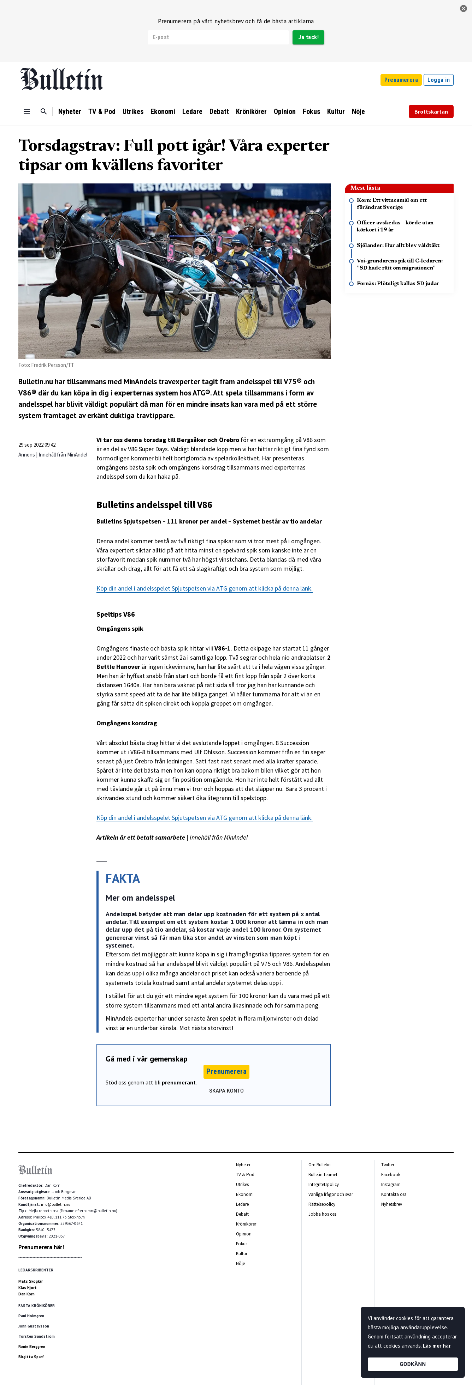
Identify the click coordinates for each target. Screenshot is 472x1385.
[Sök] (43, 111)
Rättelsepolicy (321, 1204)
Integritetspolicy (323, 1184)
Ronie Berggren (31, 1346)
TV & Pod (102, 111)
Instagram (391, 1184)
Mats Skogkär (30, 1281)
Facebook (390, 1175)
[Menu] (26, 111)
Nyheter (69, 111)
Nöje (358, 111)
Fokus (311, 111)
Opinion (285, 111)
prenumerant (179, 1082)
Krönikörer (251, 111)
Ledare (192, 111)
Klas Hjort (27, 1287)
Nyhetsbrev (391, 1204)
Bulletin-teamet (322, 1175)
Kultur (336, 111)
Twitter (387, 1165)
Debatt (219, 111)
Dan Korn (26, 1294)
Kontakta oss (393, 1194)
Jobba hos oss (322, 1214)
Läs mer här (436, 1345)
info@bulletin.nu (55, 1204)
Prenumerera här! (41, 1247)
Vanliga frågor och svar (330, 1194)
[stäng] (463, 8)
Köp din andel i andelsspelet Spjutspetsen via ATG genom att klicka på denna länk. (204, 588)
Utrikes (133, 111)
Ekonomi (163, 111)
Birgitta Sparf (31, 1356)
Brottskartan (431, 111)
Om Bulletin (319, 1165)
